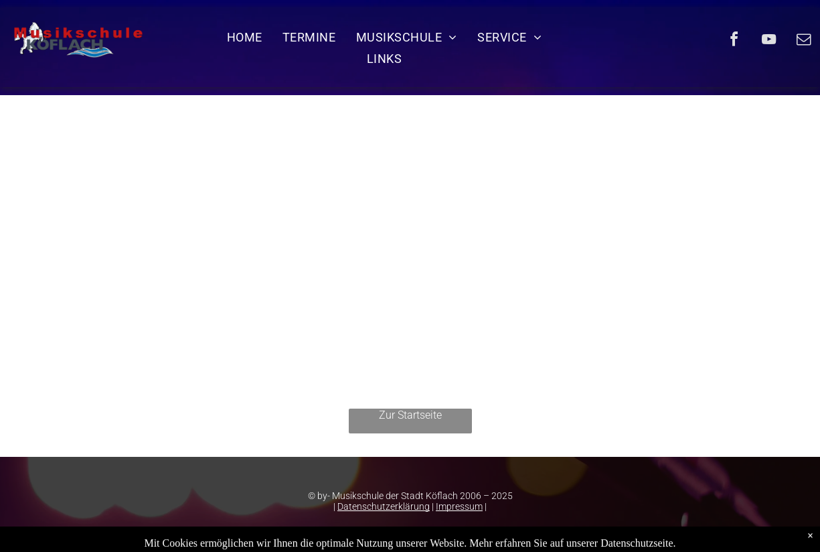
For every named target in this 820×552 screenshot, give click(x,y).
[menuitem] (244, 37)
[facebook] (734, 41)
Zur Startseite (410, 415)
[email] (804, 41)
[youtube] (769, 41)
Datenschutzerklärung (383, 506)
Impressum (459, 506)
